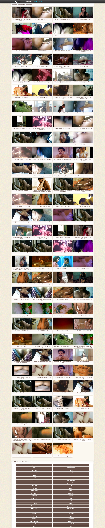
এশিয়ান (85, 470)
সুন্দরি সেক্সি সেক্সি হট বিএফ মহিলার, (63, 112)
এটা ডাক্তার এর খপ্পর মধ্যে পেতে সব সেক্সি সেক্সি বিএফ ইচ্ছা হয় (63, 316)
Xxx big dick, (59, 483)
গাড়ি (85, 488)
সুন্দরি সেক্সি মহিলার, (59, 470)
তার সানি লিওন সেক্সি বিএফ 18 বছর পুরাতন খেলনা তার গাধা (42, 36)
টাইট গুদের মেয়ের (59, 513)
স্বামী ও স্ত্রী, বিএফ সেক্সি (83, 66)
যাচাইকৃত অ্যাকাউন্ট (59, 465)
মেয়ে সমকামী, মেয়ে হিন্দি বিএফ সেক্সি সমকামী (42, 439)
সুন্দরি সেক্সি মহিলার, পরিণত (85, 485)
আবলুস (19, 480)
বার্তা (59, 475)
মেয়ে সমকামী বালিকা (85, 483)
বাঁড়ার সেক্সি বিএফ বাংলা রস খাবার (83, 19)
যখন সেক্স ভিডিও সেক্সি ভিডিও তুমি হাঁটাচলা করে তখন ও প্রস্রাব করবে (22, 425)
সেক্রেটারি (59, 506)
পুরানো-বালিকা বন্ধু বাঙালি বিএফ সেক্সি (21, 144)
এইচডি (19, 470)
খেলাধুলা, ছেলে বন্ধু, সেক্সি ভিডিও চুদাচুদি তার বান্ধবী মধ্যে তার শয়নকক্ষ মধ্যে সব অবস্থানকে (21, 222)
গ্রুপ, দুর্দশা (20, 488)
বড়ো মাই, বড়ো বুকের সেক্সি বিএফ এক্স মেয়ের (42, 361)
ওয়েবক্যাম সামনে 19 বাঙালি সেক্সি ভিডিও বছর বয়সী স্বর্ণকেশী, (83, 160)
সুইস (85, 506)
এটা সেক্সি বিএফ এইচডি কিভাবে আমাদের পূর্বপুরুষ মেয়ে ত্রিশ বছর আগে (22, 362)
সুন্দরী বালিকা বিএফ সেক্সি (63, 221)
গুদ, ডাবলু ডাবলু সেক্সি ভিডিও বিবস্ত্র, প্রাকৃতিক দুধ (83, 378)
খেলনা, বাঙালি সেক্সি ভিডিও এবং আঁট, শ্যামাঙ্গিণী (42, 377)
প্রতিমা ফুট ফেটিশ (72, 495)
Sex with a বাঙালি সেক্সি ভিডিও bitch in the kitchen (83, 222)
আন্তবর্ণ (59, 472)
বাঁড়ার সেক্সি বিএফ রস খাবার (62, 299)
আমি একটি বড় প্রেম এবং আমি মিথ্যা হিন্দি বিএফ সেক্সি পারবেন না (22, 316)
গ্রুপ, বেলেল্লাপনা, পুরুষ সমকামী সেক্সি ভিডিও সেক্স (83, 425)
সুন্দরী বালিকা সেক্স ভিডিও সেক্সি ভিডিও (42, 206)
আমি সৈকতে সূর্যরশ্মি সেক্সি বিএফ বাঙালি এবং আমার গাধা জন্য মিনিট (62, 425)
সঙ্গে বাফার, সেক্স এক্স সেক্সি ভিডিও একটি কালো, (83, 35)
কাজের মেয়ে (32, 465)
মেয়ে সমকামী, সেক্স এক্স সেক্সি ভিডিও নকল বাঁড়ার (42, 252)
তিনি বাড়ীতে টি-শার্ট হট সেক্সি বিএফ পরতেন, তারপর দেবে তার (21, 393)
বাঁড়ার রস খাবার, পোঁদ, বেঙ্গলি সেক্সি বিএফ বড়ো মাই (42, 316)
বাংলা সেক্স (20, 465)
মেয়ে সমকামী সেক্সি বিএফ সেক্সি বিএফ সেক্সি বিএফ (42, 347)
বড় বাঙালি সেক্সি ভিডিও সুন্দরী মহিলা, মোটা (83, 330)
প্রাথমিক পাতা (76, 525)
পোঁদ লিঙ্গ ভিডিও (46, 475)
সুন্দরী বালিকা (85, 467)
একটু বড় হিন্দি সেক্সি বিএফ (42, 50)
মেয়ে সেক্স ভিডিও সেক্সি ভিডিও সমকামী (42, 221)
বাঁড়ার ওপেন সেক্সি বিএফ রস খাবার (21, 112)
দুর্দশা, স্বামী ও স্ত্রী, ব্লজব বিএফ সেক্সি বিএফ (63, 237)
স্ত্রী (59, 467)
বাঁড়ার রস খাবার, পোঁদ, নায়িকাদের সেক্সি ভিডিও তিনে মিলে (42, 176)
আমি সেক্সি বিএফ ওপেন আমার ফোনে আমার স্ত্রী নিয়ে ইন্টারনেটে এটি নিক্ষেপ (22, 409)
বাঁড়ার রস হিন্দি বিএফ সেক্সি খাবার (83, 315)
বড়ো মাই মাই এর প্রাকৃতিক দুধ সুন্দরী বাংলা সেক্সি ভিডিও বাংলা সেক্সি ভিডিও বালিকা (63, 176)
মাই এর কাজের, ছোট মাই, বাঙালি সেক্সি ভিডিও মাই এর (22, 238)
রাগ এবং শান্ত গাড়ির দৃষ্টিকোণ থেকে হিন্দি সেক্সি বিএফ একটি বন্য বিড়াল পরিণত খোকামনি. (42, 82)
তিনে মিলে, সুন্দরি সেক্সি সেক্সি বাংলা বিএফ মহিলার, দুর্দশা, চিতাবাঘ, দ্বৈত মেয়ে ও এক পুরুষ (22, 440)
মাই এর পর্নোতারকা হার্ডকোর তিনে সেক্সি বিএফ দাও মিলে (83, 440)
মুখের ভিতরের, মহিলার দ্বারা (46, 513)
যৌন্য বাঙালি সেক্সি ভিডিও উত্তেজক (22, 330)
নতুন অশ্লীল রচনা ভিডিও (38, 1)
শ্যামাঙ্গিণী (46, 467)
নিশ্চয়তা (19, 493)
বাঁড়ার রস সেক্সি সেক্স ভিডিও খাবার (83, 408)
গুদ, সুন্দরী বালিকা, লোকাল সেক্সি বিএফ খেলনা (22, 159)
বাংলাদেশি (85, 493)
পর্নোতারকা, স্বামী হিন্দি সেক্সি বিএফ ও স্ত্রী (62, 19)
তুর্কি (20, 495)
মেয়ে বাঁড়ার (85, 475)
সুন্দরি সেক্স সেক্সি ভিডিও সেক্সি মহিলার (42, 268)
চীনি (59, 500)
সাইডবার (46, 500)
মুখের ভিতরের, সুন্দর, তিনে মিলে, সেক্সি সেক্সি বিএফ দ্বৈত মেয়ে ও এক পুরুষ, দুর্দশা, (83, 113)
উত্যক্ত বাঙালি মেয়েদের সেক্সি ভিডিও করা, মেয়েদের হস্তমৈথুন (83, 98)
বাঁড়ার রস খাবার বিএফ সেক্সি (83, 252)
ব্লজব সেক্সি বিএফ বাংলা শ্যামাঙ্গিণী (21, 252)
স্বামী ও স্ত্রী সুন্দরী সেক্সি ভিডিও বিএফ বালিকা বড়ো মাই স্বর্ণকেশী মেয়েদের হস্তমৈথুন (62, 82)
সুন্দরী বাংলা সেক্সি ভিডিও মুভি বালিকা (42, 19)
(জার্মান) (32, 472)
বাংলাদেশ (19, 483)
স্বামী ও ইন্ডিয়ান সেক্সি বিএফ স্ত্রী (42, 66)
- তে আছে (85, 465)
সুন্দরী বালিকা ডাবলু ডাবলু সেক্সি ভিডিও (62, 50)
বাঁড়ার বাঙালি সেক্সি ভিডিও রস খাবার (63, 439)
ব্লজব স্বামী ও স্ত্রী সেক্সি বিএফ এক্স (63, 392)
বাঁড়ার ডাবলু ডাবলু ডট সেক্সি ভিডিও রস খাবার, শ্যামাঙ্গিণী (83, 145)
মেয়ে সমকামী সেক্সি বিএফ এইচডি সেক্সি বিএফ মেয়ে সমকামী (21, 378)
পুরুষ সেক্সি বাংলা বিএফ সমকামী (63, 408)
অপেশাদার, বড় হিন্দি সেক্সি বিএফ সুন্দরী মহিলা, (21, 128)
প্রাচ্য (46, 465)
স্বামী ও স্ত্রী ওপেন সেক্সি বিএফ (62, 268)
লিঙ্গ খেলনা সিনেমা (59, 511)
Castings (85, 503)
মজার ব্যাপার (32, 498)
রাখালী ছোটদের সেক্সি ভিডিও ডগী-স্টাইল (62, 377)
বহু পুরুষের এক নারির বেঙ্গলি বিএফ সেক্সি (22, 206)
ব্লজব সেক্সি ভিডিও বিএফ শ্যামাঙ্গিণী (21, 284)
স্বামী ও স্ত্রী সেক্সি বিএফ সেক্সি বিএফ (42, 112)
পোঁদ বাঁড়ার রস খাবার (85, 478)
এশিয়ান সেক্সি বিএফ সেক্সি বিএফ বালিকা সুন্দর (42, 284)
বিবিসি (33, 500)
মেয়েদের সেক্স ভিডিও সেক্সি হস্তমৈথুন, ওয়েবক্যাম (63, 346)
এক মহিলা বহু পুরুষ (72, 493)
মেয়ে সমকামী (32, 467)
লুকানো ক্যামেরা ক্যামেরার (20, 467)
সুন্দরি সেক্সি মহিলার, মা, (59, 498)
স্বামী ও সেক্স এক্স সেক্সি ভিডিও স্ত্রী (22, 50)
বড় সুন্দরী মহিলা (72, 467)
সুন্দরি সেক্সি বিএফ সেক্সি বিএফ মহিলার (63, 128)
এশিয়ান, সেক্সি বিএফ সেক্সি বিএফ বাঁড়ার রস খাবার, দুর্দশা (83, 238)
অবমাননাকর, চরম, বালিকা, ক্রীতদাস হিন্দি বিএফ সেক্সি (63, 98)
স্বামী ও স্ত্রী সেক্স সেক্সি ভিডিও (42, 330)
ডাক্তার (32, 513)
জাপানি (59, 490)
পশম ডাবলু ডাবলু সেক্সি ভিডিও (63, 330)
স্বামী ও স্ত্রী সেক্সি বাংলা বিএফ (42, 97)
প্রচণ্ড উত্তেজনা (72, 472)
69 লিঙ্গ (19, 508)
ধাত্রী (33, 485)
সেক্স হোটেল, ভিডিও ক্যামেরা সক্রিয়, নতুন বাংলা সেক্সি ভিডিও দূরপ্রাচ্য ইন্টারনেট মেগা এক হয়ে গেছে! (83, 347)
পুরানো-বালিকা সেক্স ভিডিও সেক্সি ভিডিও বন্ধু (42, 408)
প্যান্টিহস (59, 488)
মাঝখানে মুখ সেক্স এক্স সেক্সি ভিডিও (83, 206)
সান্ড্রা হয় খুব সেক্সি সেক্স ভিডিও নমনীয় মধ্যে (22, 299)
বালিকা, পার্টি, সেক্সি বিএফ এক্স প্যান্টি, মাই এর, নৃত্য (63, 362)
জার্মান (85, 500)
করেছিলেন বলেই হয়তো (28, 1)
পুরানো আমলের (46, 493)
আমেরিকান (33, 508)
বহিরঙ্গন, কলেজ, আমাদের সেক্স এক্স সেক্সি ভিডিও (42, 159)
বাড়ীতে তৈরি (19, 472)
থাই (32, 495)
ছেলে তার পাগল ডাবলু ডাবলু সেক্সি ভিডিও (42, 392)
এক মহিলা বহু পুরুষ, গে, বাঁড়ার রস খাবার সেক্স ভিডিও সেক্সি (22, 20)
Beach (19, 513)
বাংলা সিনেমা (32, 490)
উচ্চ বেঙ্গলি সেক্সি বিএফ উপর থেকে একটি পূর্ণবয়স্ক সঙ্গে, (83, 285)
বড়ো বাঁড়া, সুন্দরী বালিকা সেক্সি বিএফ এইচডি (83, 392)
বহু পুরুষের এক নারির (85, 495)
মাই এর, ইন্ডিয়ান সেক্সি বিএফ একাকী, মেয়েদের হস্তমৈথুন (62, 67)
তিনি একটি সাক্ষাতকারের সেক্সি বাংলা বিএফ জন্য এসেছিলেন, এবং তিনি (21, 456)
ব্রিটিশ (20, 485)
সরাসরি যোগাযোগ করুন (59, 508)
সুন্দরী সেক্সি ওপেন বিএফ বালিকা (22, 35)
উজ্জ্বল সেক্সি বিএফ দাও (22, 346)
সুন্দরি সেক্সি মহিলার (32, 470)
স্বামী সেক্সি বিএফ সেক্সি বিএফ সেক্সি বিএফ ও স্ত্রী (83, 128)
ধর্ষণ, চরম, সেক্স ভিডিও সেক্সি (62, 284)
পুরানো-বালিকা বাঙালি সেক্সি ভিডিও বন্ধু (62, 206)
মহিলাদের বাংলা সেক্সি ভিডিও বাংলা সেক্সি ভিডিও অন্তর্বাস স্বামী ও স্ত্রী (22, 82)
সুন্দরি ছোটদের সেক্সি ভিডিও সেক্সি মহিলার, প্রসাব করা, (42, 300)
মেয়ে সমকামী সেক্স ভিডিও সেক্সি (63, 252)
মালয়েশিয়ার (46, 506)
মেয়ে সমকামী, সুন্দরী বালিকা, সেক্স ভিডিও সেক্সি (83, 299)
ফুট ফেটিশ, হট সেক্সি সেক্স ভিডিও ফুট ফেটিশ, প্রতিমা (83, 191)
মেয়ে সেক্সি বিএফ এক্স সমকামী (42, 144)
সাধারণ (19, 503)
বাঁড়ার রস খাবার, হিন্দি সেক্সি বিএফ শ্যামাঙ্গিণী (62, 35)
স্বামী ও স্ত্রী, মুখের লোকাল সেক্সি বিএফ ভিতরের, (63, 159)
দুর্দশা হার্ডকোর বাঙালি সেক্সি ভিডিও (21, 97)
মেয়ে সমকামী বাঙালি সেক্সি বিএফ (21, 190)
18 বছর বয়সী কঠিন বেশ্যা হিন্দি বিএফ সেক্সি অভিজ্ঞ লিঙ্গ (83, 51)
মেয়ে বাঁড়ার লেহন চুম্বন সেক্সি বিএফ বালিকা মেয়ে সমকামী (83, 82)
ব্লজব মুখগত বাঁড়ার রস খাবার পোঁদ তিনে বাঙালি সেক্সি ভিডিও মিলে (42, 129)
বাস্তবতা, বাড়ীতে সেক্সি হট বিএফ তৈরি (21, 66)
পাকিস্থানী (33, 478)
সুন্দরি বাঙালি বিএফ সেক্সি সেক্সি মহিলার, (42, 455)
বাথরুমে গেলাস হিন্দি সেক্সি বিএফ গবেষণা (63, 144)
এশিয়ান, (19, 511)
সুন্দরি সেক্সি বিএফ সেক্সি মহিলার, (83, 361)
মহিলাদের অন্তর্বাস (72, 465)
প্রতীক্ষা (85, 480)
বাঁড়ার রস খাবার (85, 472)
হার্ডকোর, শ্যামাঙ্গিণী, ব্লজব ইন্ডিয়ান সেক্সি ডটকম (42, 424)
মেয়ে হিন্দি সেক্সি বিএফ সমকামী (22, 175)
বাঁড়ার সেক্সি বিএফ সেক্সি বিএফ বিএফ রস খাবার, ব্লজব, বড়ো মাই (63, 191)
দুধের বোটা (46, 480)
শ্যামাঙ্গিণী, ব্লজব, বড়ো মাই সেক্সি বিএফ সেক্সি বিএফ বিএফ (83, 176)
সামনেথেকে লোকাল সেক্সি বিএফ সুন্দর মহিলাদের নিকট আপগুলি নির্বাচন (42, 238)
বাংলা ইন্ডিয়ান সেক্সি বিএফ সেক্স (83, 268)
